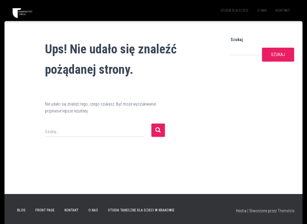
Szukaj (237, 39)
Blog (21, 210)
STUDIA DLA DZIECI (234, 10)
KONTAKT (283, 10)
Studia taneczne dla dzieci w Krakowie (141, 210)
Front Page (45, 210)
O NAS (262, 10)
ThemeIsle (286, 210)
